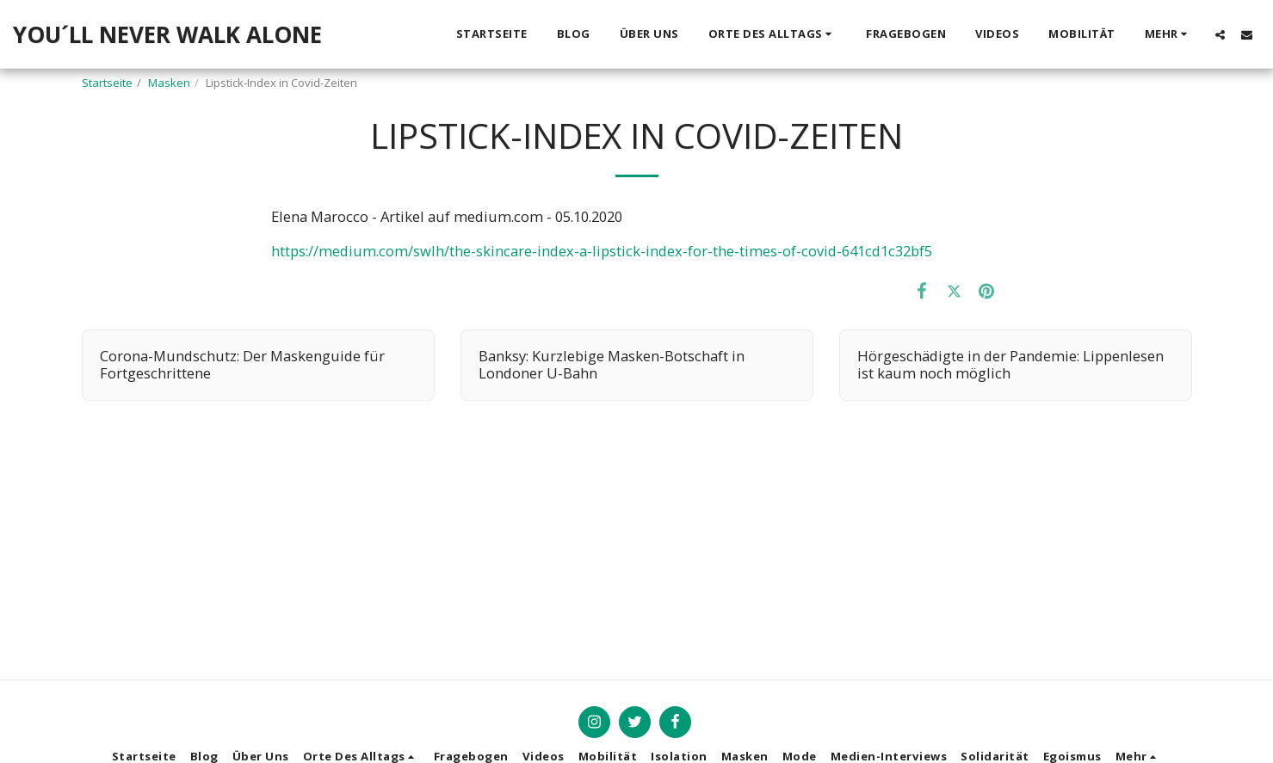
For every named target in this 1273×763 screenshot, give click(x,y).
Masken (169, 82)
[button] (773, 34)
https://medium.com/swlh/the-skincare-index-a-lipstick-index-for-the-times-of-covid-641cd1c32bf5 (601, 251)
